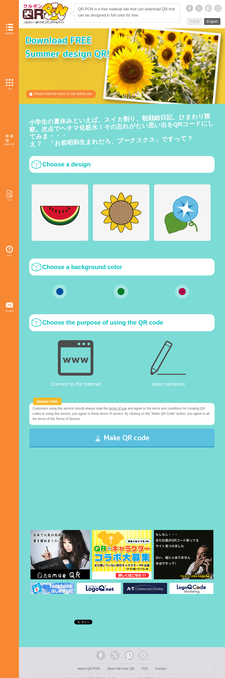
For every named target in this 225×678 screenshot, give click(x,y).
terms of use (120, 409)
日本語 (194, 21)
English (212, 21)
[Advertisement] (122, 496)
